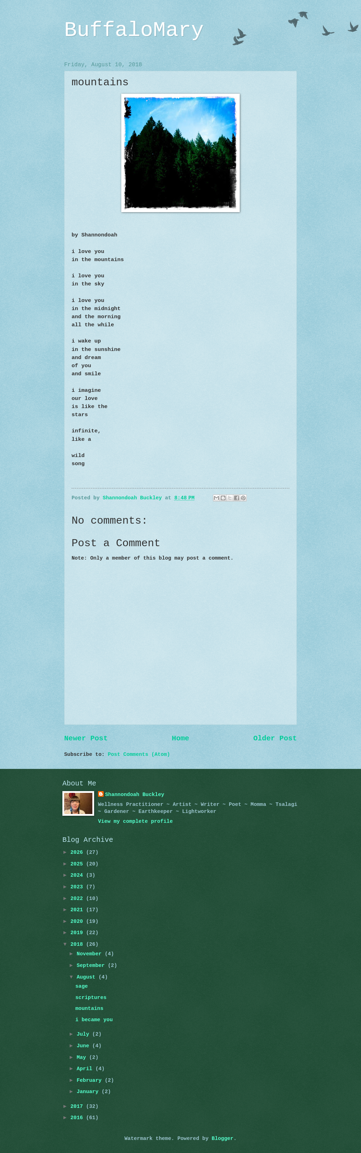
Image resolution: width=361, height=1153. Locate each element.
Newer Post (86, 738)
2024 (78, 875)
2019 (78, 933)
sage (81, 986)
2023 (78, 887)
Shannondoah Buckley (134, 794)
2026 (78, 852)
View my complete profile (135, 821)
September (92, 965)
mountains (89, 1008)
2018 (78, 944)
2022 (78, 898)
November (91, 954)
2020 (78, 921)
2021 (78, 910)
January (89, 1092)
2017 (78, 1106)
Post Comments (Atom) (139, 754)
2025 (78, 864)
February (91, 1080)
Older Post (275, 738)
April (86, 1069)
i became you (94, 1020)
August (87, 977)
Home (180, 738)
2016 (78, 1118)
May (83, 1057)
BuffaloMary (134, 30)
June (84, 1046)
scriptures (90, 997)
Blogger (222, 1138)
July (84, 1034)
